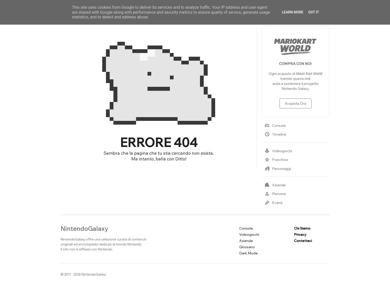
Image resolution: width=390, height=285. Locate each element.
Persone (275, 193)
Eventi (274, 202)
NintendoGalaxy (84, 228)
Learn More (292, 12)
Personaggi (278, 168)
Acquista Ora (295, 103)
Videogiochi (278, 150)
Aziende (275, 185)
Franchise (276, 159)
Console (275, 125)
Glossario (247, 247)
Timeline (275, 134)
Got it (313, 12)
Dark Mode (248, 253)
